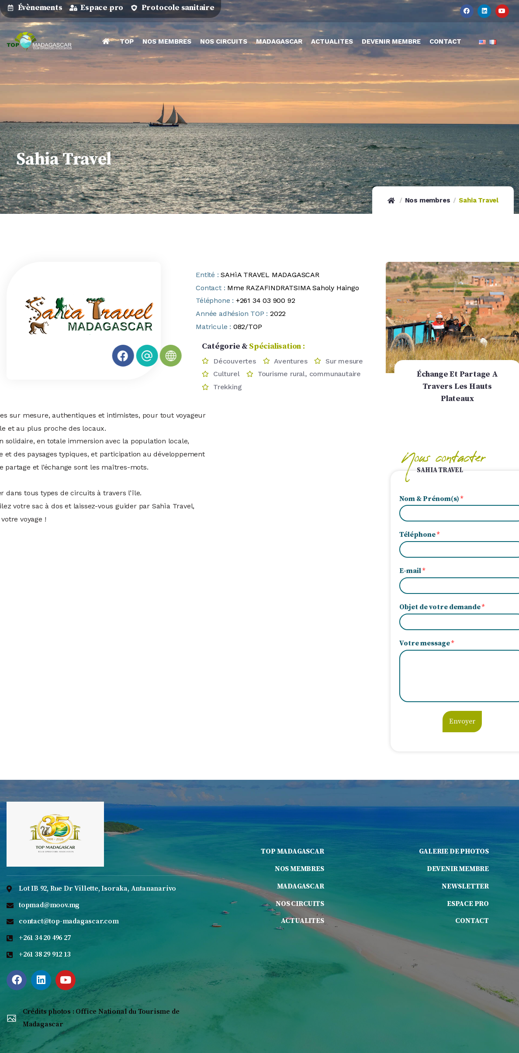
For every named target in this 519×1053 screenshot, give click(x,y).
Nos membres (427, 200)
